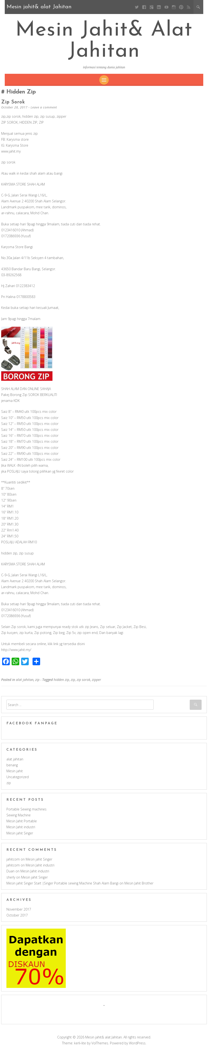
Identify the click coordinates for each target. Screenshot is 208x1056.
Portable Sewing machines (26, 812)
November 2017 (18, 912)
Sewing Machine (18, 818)
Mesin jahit (14, 774)
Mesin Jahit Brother (138, 886)
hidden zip (61, 682)
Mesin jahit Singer (19, 836)
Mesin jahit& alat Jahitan (104, 42)
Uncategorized (17, 780)
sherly (10, 880)
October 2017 (17, 918)
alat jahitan (24, 682)
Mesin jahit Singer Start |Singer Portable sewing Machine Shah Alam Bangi (62, 886)
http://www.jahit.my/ (16, 653)
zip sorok (13, 105)
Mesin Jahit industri (20, 830)
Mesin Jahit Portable (21, 824)
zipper (96, 682)
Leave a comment (44, 110)
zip (37, 682)
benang (12, 768)
